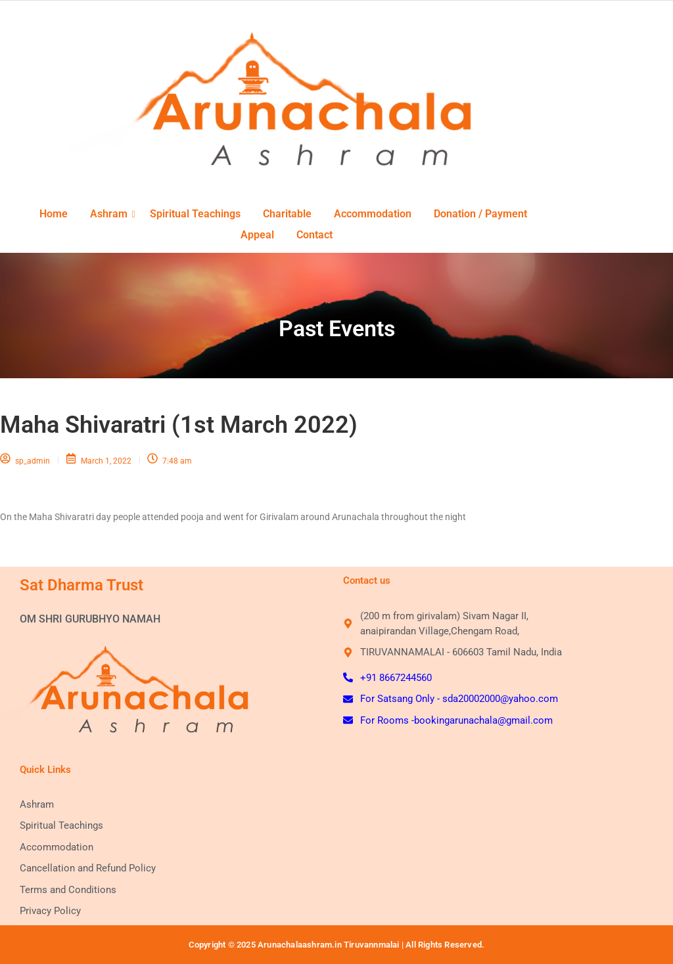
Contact (314, 235)
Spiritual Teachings (195, 214)
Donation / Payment (480, 214)
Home (53, 214)
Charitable (287, 214)
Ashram (112, 214)
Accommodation (372, 214)
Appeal (257, 235)
